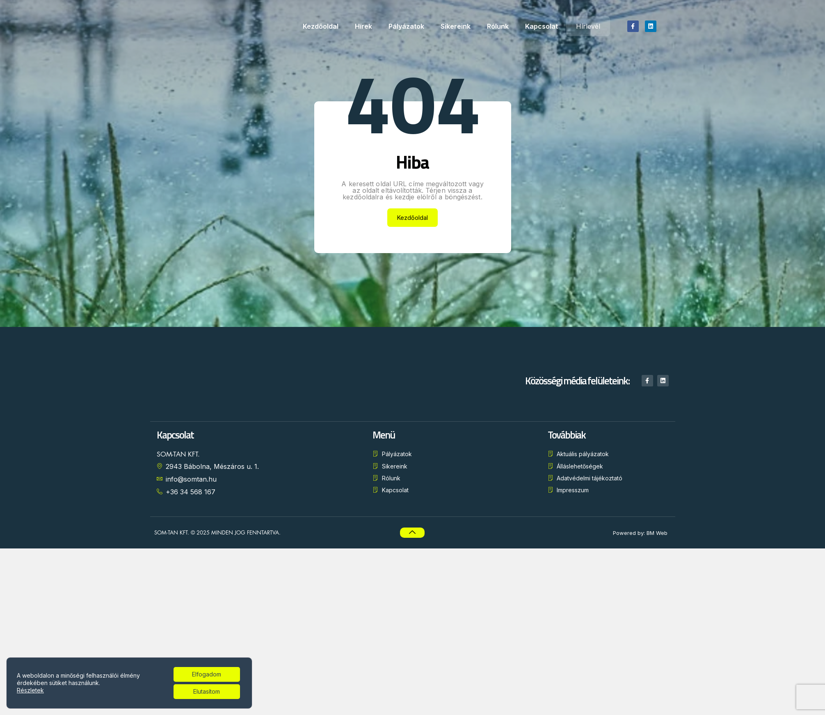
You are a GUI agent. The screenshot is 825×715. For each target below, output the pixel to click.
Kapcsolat (541, 26)
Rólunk (498, 26)
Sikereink (456, 26)
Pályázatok (406, 26)
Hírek (363, 26)
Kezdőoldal (320, 26)
